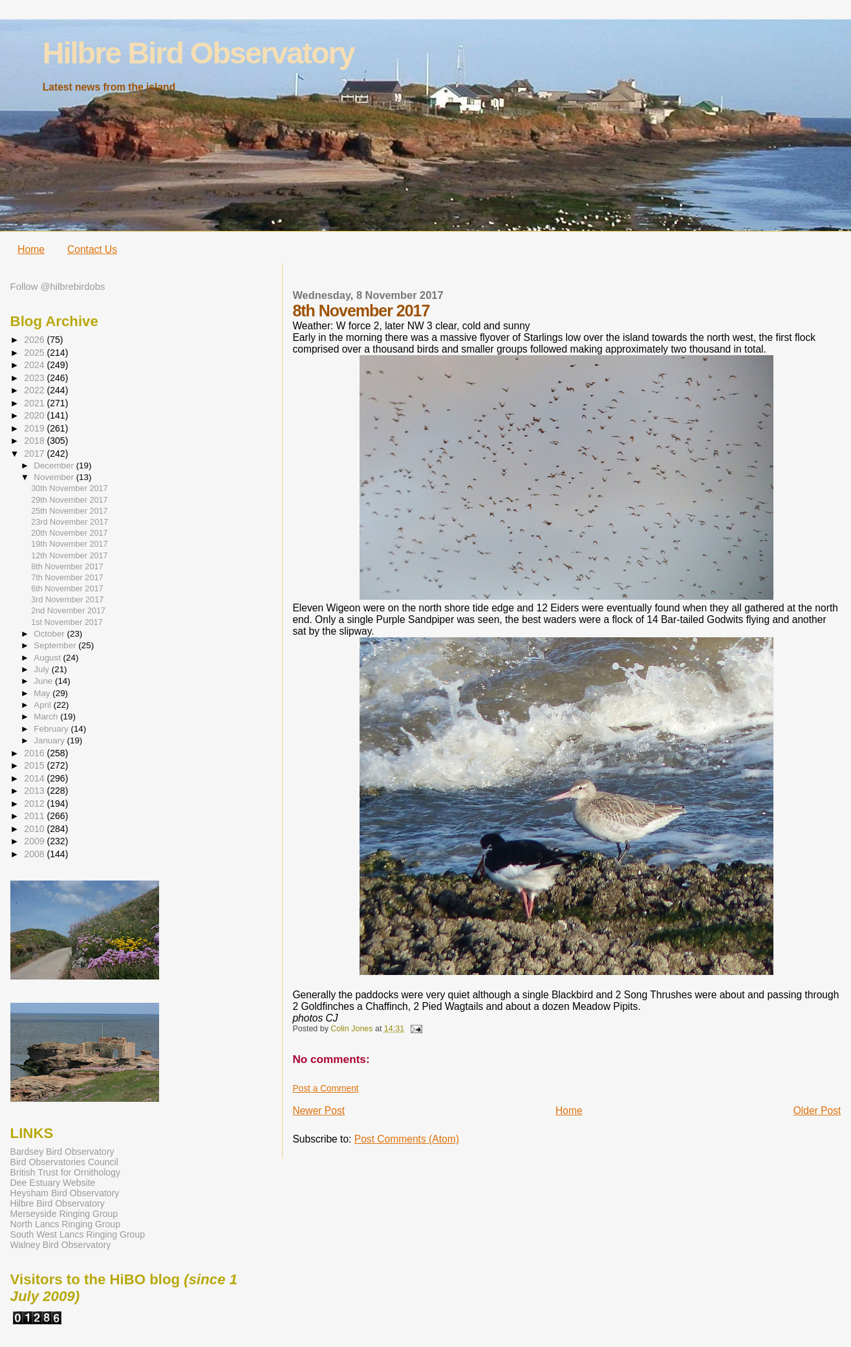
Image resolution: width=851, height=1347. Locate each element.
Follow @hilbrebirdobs (57, 286)
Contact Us (92, 249)
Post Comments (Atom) (406, 1138)
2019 (35, 428)
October (50, 634)
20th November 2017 (69, 533)
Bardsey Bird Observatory (62, 1151)
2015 (35, 765)
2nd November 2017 (68, 610)
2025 (35, 352)
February (52, 729)
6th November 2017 (67, 588)
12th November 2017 (69, 555)
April (43, 705)
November (55, 477)
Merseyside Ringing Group (64, 1214)
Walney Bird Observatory (60, 1245)
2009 (35, 841)
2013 (35, 790)
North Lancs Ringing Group (65, 1224)
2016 (35, 753)
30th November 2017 (69, 488)
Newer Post (318, 1110)
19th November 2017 (69, 544)
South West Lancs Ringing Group (77, 1234)
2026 (35, 339)
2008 (35, 854)
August (48, 658)
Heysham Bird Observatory (65, 1193)
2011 (35, 816)
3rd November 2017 (67, 599)
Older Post (817, 1110)
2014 (35, 778)
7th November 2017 (67, 577)
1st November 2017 (67, 622)
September (56, 645)
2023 (35, 378)
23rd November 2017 (69, 522)
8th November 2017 (67, 566)
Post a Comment (325, 1088)
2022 (35, 390)
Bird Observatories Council (64, 1162)
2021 (35, 403)
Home (31, 249)
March (47, 716)
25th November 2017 (69, 511)
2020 (35, 415)
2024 (35, 365)
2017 (35, 453)
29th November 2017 (69, 500)
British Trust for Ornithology (65, 1172)
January (50, 740)
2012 (35, 803)
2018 (35, 440)
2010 (35, 829)
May (43, 693)
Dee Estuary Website (53, 1182)
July (42, 669)
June (44, 681)
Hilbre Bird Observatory (198, 53)
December (55, 465)
